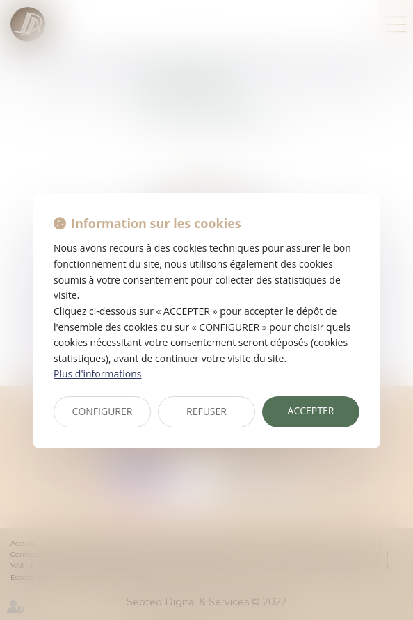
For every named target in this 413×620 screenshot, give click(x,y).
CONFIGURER (102, 411)
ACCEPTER (311, 410)
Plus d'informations (97, 373)
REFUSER (206, 411)
